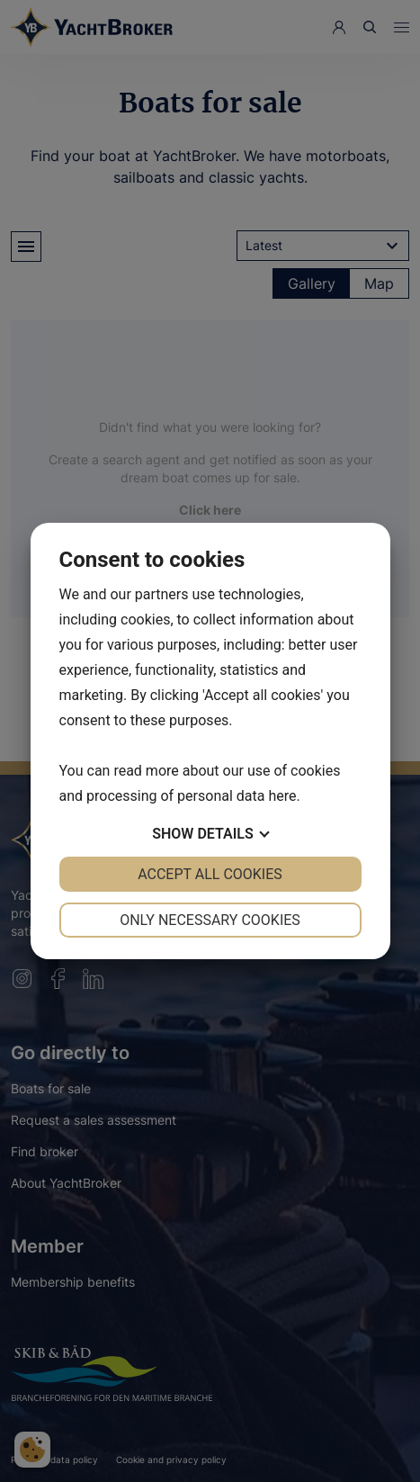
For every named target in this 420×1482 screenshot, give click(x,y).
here (282, 795)
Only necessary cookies (210, 920)
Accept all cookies (210, 874)
